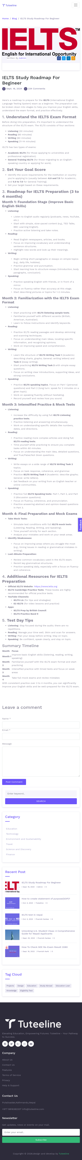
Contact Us (8, 1064)
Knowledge (11, 991)
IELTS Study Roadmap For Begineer (41, 882)
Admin (22, 58)
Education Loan (63, 986)
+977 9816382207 (11, 1109)
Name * (6, 718)
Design (21, 986)
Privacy (6, 1080)
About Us (7, 1059)
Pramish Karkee (42, 919)
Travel (9, 844)
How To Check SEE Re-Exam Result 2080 (45, 947)
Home (5, 18)
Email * (6, 730)
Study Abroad (46, 986)
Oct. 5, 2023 (27, 903)
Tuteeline (39, 903)
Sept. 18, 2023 (28, 951)
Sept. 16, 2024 (14, 88)
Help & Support (10, 1085)
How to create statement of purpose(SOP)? (46, 898)
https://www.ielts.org (45, 586)
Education (11, 828)
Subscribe (41, 1139)
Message (7, 743)
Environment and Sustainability (23, 839)
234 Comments (36, 88)
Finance (10, 854)
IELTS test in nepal (32, 914)
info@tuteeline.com (33, 1109)
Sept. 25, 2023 (28, 938)
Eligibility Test (26, 991)
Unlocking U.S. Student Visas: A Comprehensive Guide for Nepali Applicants (48, 932)
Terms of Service (11, 1075)
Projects (10, 986)
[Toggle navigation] (76, 5)
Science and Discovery (18, 849)
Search (41, 801)
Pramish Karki (42, 951)
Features (7, 1070)
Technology (12, 833)
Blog (14, 18)
